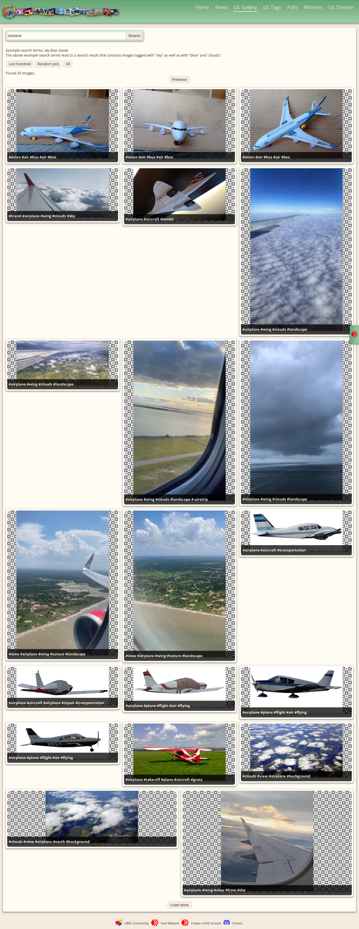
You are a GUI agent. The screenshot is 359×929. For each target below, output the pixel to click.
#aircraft (151, 219)
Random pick (48, 63)
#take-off (152, 779)
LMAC (63, 12)
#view (14, 654)
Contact (237, 923)
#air (25, 157)
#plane (150, 705)
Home (202, 7)
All (68, 63)
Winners (313, 7)
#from (230, 890)
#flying (183, 705)
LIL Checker (341, 7)
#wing (45, 216)
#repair (68, 702)
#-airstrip (199, 499)
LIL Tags (272, 7)
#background (299, 776)
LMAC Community (136, 923)
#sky (71, 216)
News (221, 7)
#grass (196, 779)
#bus (34, 157)
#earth (59, 841)
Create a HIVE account (206, 923)
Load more (179, 905)
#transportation (291, 550)
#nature (57, 654)
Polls (292, 7)
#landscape (297, 329)
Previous (179, 79)
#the (241, 890)
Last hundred (20, 63)
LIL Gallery (245, 7)
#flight (163, 705)
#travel (15, 216)
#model (167, 219)
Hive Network (170, 923)
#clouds (59, 216)
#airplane (31, 216)
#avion (15, 157)
